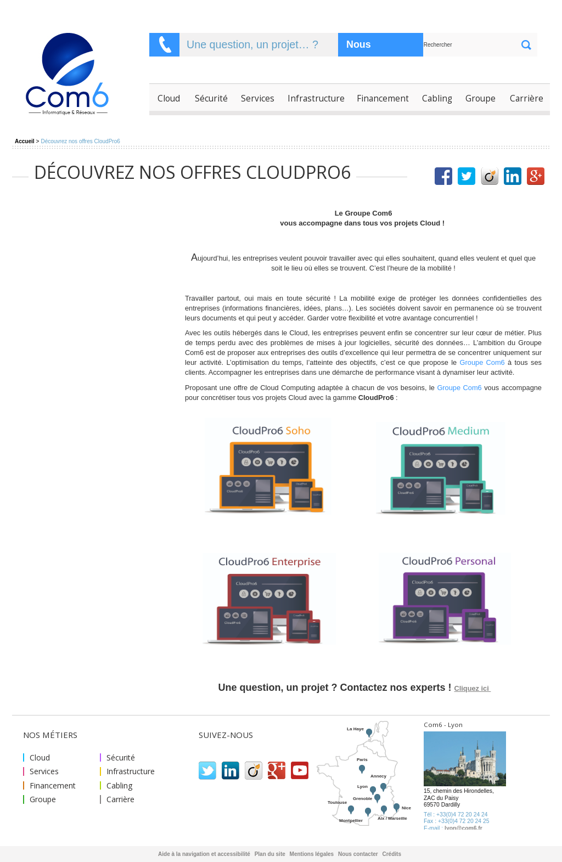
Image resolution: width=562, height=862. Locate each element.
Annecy (378, 776)
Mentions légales (312, 854)
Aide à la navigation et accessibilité (204, 854)
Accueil (25, 141)
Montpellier (351, 820)
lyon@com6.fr (463, 828)
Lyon (362, 786)
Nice (406, 807)
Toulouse (337, 802)
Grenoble (362, 798)
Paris (362, 759)
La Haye (355, 728)
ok (525, 45)
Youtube (299, 771)
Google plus (276, 771)
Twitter (207, 771)
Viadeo (253, 771)
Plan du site (270, 854)
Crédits (392, 854)
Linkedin (230, 771)
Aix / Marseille (392, 818)
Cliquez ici (472, 688)
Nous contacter (368, 48)
